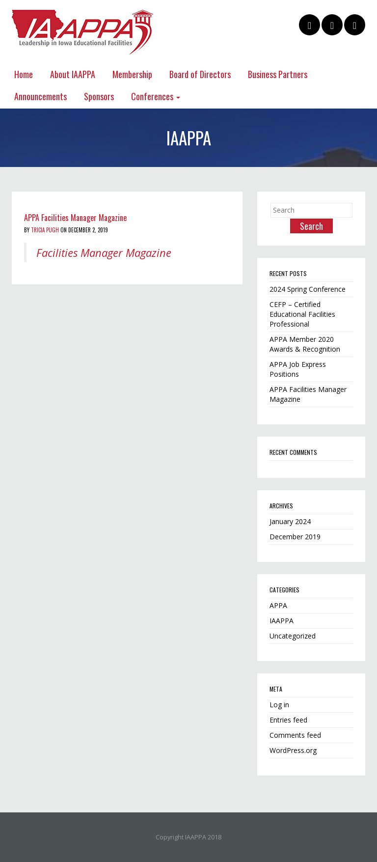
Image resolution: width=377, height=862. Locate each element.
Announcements (40, 96)
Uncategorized (292, 635)
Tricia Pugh (45, 230)
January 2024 (290, 521)
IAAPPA (281, 620)
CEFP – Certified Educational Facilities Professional (302, 314)
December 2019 (295, 536)
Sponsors (99, 96)
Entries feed (288, 719)
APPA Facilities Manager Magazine (75, 217)
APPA (278, 605)
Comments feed (295, 735)
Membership (132, 74)
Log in (279, 704)
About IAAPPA (72, 74)
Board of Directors (200, 74)
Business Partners (277, 74)
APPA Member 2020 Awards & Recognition (304, 344)
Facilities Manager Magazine (103, 252)
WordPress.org (293, 750)
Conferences (155, 96)
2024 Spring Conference (307, 289)
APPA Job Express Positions (297, 369)
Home (23, 74)
